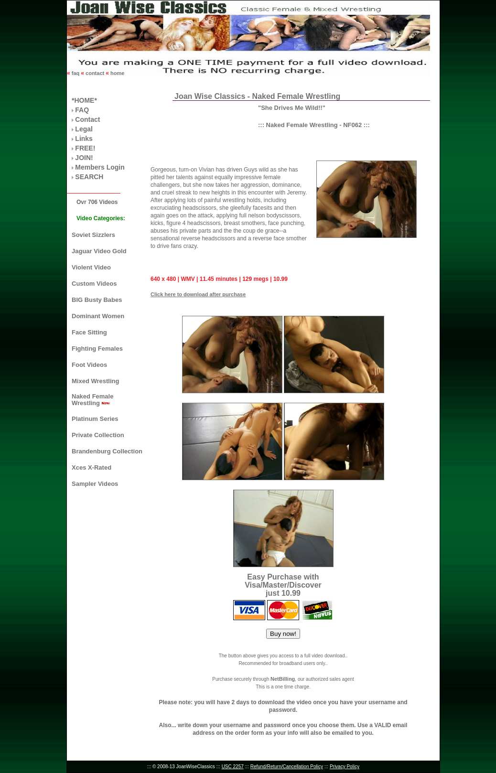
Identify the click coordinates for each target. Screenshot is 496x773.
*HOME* (84, 100)
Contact (87, 119)
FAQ (82, 110)
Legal (84, 129)
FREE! (85, 148)
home (116, 73)
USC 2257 (233, 766)
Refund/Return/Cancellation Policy (286, 766)
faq (75, 73)
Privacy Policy (344, 766)
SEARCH (89, 177)
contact (95, 73)
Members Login (99, 167)
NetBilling (282, 679)
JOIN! (84, 157)
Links (84, 138)
